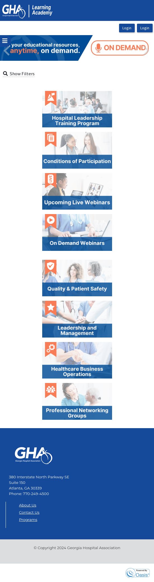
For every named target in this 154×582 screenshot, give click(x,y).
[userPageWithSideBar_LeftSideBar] (5, 41)
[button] (11, 48)
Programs (28, 519)
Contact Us (29, 512)
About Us (27, 505)
